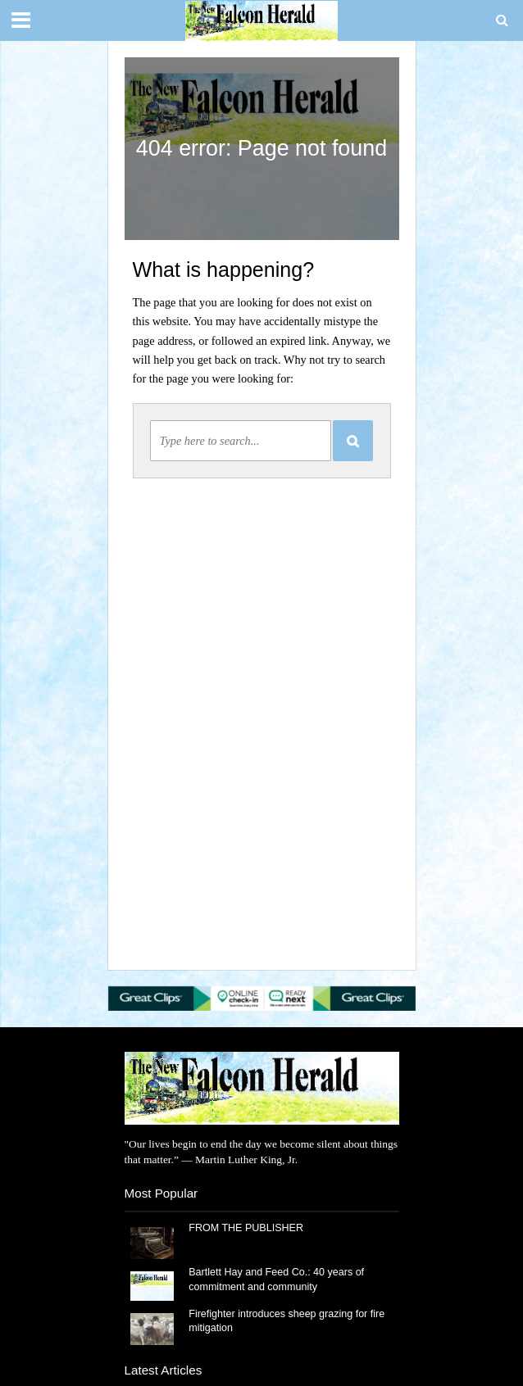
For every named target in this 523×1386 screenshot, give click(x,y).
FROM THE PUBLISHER (249, 1228)
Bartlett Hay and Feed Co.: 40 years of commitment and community (276, 1279)
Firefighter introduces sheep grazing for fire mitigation (286, 1321)
